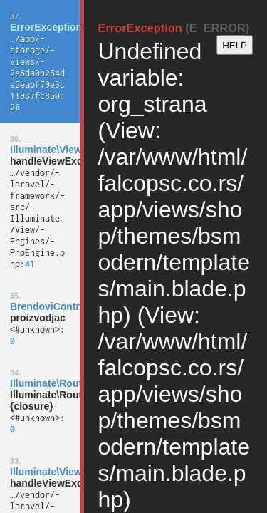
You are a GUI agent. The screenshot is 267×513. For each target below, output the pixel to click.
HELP (234, 45)
